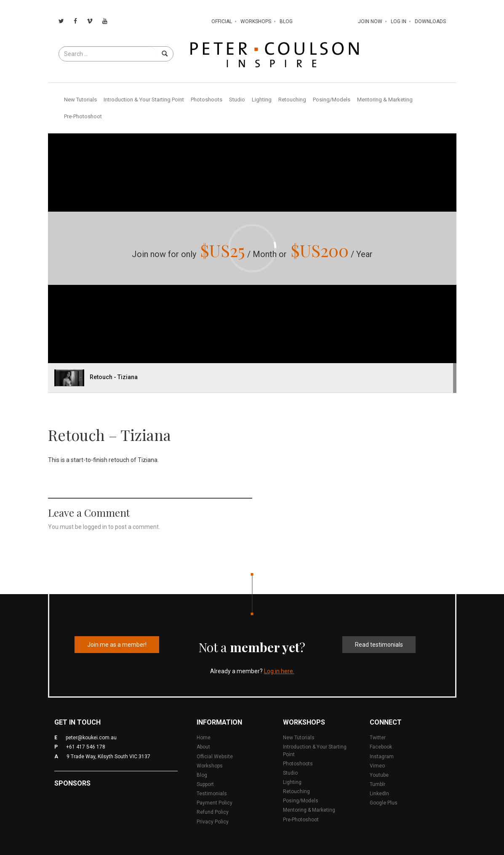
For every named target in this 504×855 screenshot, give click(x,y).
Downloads (430, 21)
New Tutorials (80, 99)
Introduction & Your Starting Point (144, 99)
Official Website (215, 756)
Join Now (370, 21)
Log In (398, 21)
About (203, 747)
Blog (286, 21)
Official (221, 21)
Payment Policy (214, 803)
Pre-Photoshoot (83, 116)
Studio (237, 99)
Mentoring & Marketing (385, 99)
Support (205, 784)
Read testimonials (379, 644)
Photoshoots (206, 99)
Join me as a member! (117, 644)
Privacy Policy (213, 822)
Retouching (292, 99)
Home (204, 738)
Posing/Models (331, 99)
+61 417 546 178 (85, 747)
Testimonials (212, 794)
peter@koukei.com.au (91, 738)
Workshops (255, 21)
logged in (95, 526)
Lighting (262, 99)
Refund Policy (213, 812)
